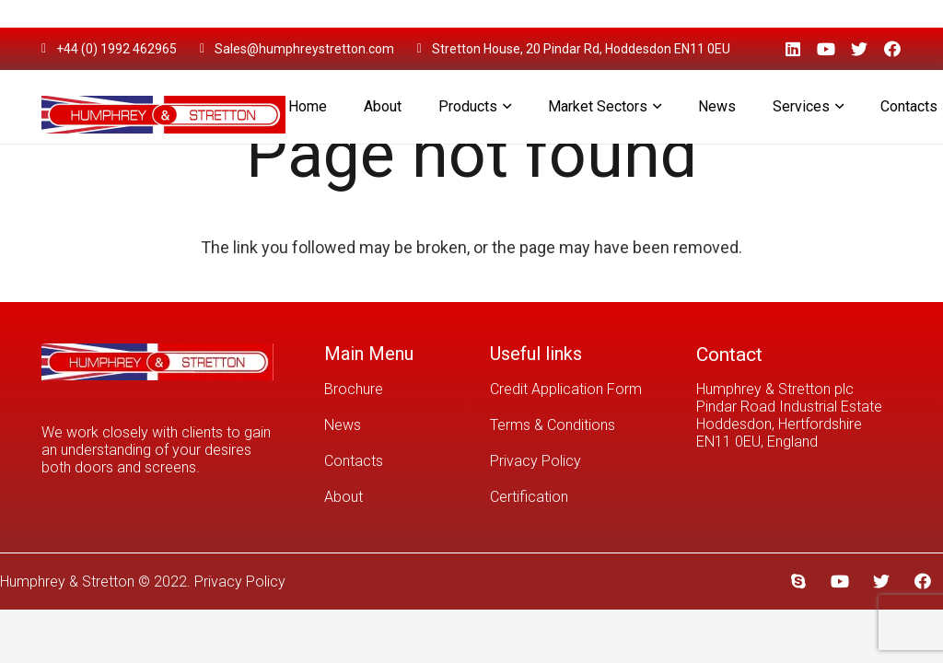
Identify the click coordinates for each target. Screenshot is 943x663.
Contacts (353, 461)
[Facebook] (892, 48)
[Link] (163, 107)
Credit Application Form (566, 389)
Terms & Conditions (552, 425)
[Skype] (798, 581)
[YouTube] (826, 48)
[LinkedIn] (792, 48)
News (342, 425)
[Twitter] (859, 48)
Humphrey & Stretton (67, 581)
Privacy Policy (535, 461)
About (343, 497)
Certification (529, 497)
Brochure (353, 389)
